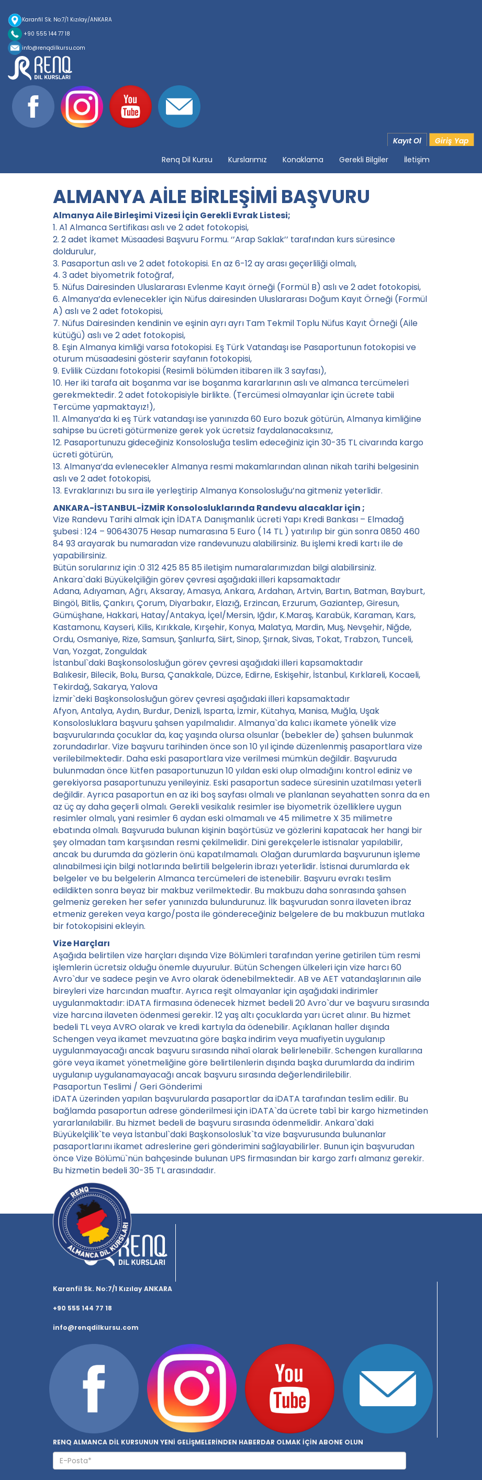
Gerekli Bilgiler (363, 159)
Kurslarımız (247, 159)
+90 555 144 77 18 (39, 34)
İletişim (417, 159)
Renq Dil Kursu (187, 159)
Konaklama (303, 159)
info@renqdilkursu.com (46, 48)
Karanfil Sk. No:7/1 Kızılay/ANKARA (60, 20)
